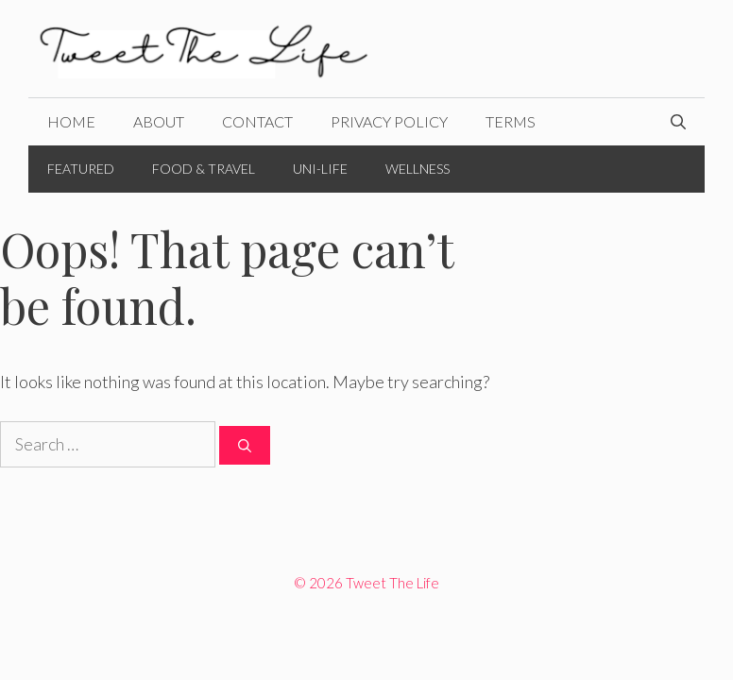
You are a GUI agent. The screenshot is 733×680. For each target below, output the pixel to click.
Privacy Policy (389, 121)
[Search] (244, 445)
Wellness (417, 169)
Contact (257, 121)
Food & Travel (203, 169)
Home (71, 121)
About (158, 121)
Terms (511, 121)
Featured (80, 169)
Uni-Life (320, 169)
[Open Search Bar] (678, 121)
